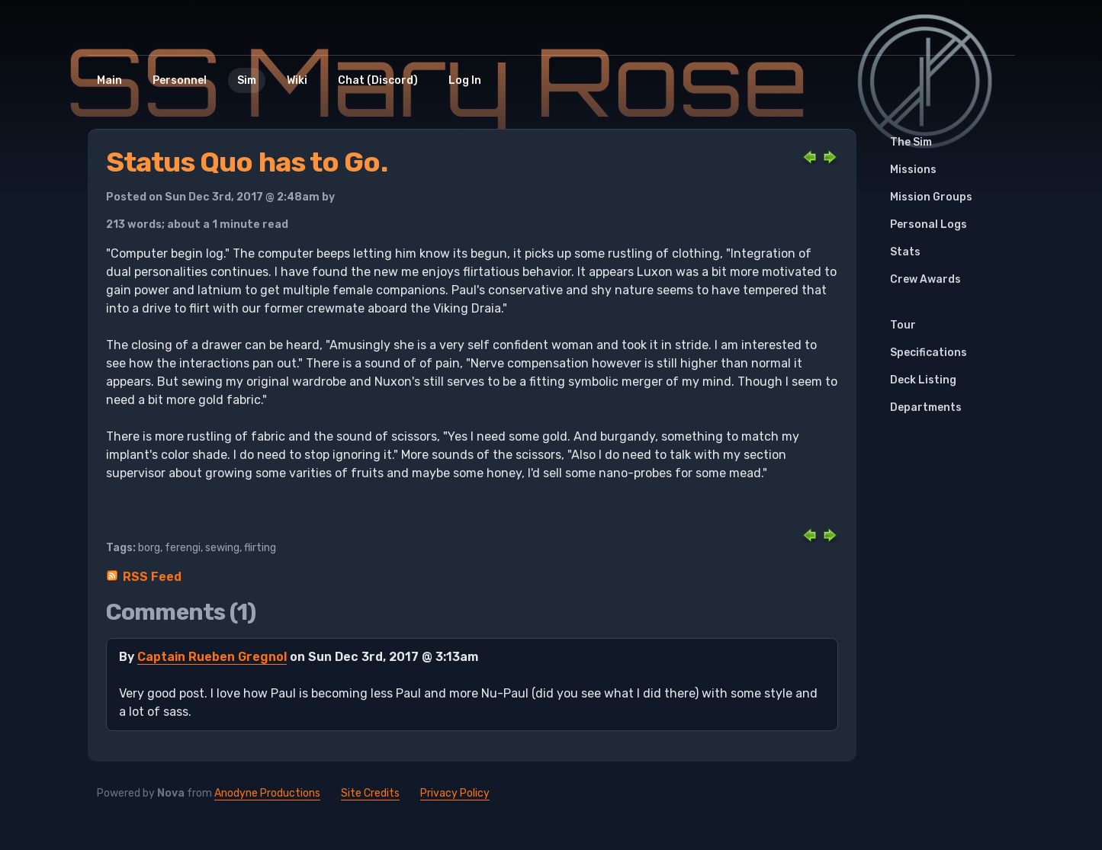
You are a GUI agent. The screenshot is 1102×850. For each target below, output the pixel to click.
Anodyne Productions (267, 793)
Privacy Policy (455, 793)
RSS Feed (152, 576)
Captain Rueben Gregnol (212, 657)
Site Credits (370, 793)
